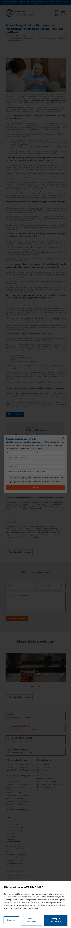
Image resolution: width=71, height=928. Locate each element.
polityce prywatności (28, 908)
